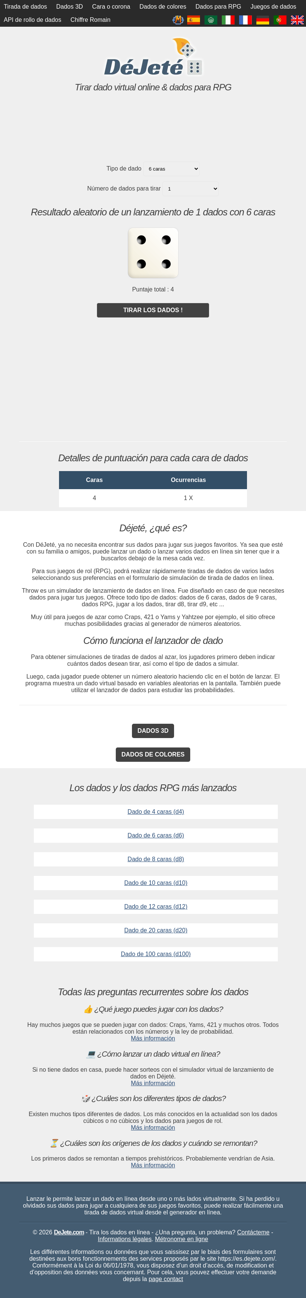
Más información (153, 1038)
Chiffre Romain (90, 20)
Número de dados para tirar (124, 188)
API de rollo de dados (32, 20)
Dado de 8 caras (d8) (155, 859)
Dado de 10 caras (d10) (155, 883)
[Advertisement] (153, 138)
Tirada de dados (25, 6)
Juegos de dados (273, 6)
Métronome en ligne (181, 1239)
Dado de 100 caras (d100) (156, 954)
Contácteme (253, 1232)
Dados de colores (162, 6)
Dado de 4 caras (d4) (155, 811)
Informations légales (124, 1239)
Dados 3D (69, 6)
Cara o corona (111, 6)
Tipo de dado (123, 168)
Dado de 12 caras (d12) (155, 906)
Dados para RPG (218, 6)
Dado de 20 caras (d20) (155, 930)
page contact (165, 1279)
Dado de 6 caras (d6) (155, 835)
